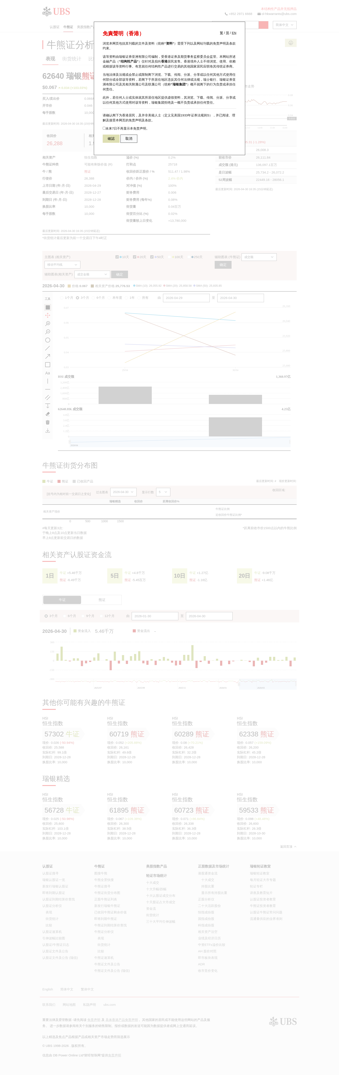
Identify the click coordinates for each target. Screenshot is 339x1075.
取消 (128, 138)
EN (234, 33)
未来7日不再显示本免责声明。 (126, 128)
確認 (111, 138)
